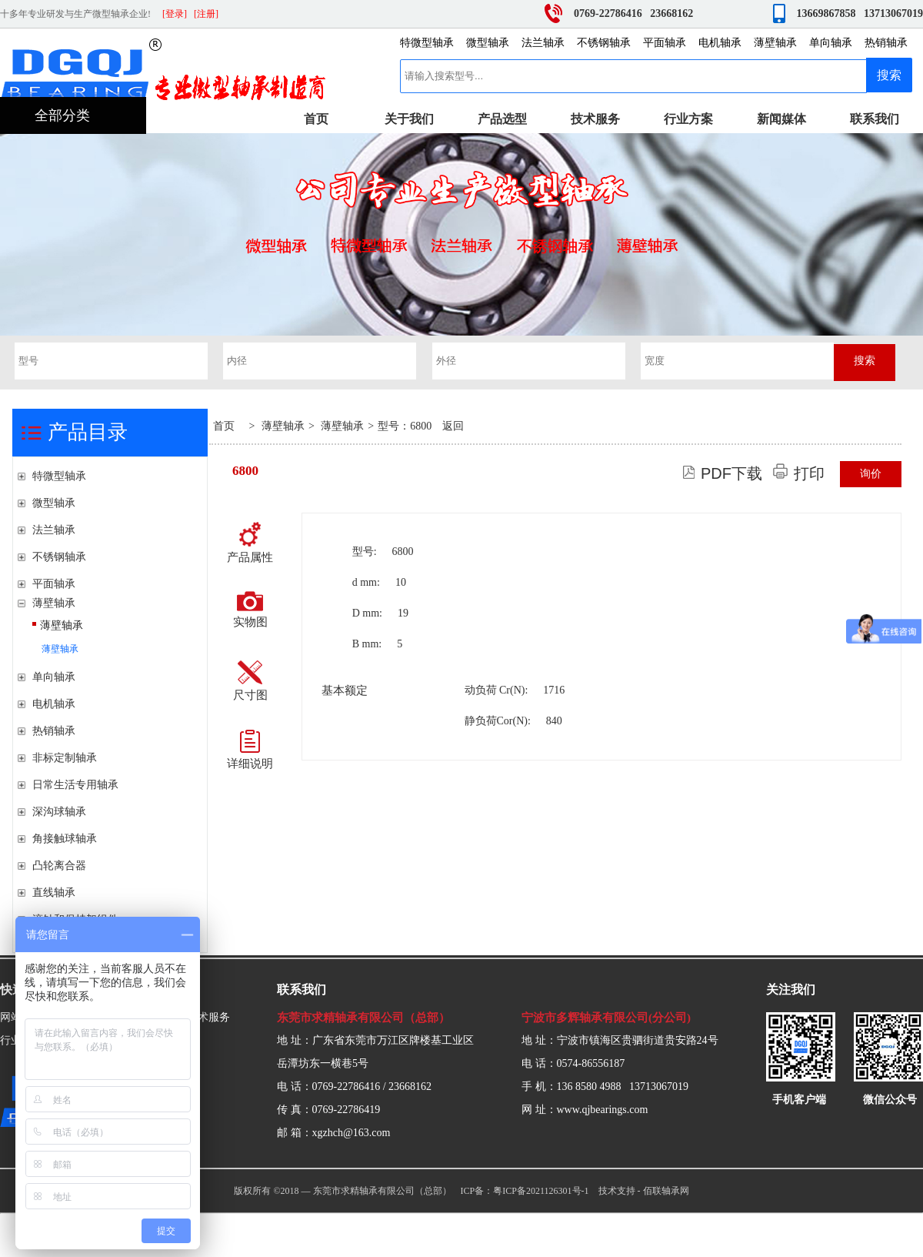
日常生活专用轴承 (75, 785)
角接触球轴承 (64, 838)
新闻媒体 (781, 118)
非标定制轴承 (64, 758)
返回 (453, 426)
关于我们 (409, 118)
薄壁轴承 (775, 42)
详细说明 (250, 750)
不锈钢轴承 (604, 42)
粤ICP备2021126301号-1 (540, 1190)
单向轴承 (830, 42)
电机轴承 (719, 42)
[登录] (174, 13)
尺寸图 (250, 680)
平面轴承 (664, 42)
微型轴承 (487, 42)
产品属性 (250, 542)
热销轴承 (886, 42)
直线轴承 (53, 892)
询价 (870, 474)
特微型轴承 (427, 42)
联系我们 (874, 118)
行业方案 (688, 118)
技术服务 (595, 118)
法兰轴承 (543, 42)
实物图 (250, 609)
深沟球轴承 (59, 811)
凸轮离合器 (59, 865)
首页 (316, 118)
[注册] (206, 13)
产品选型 (502, 118)
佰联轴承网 (666, 1190)
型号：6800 (405, 426)
